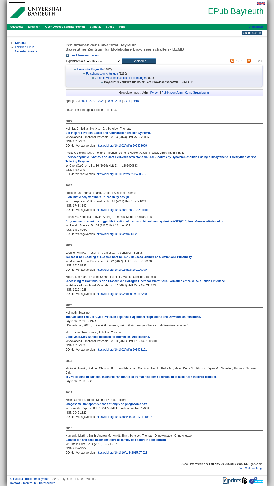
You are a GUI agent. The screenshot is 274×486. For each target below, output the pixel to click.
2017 (127, 101)
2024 (84, 101)
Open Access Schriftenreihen (65, 26)
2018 (118, 101)
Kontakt (15, 483)
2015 (136, 101)
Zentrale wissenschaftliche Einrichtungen (121, 78)
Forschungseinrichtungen (102, 73)
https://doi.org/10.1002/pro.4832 (116, 234)
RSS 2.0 (254, 61)
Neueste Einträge (26, 51)
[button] (139, 61)
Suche (110, 26)
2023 (92, 101)
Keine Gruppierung (197, 92)
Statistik (95, 26)
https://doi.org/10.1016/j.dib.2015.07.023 (121, 452)
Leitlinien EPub (24, 47)
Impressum (29, 483)
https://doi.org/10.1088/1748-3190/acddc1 (122, 210)
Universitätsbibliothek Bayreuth (30, 479)
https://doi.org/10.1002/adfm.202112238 (121, 294)
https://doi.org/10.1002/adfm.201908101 (121, 349)
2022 (101, 101)
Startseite (16, 26)
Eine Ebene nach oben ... (86, 55)
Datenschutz (47, 483)
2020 (110, 101)
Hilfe (122, 26)
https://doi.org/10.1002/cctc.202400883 (121, 174)
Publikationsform (172, 92)
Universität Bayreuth (90, 69)
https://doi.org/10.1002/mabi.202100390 (121, 269)
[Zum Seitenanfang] (250, 468)
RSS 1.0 (237, 61)
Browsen (34, 26)
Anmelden (256, 26)
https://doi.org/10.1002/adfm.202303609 (121, 145)
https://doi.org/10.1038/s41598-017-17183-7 (124, 416)
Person (154, 92)
